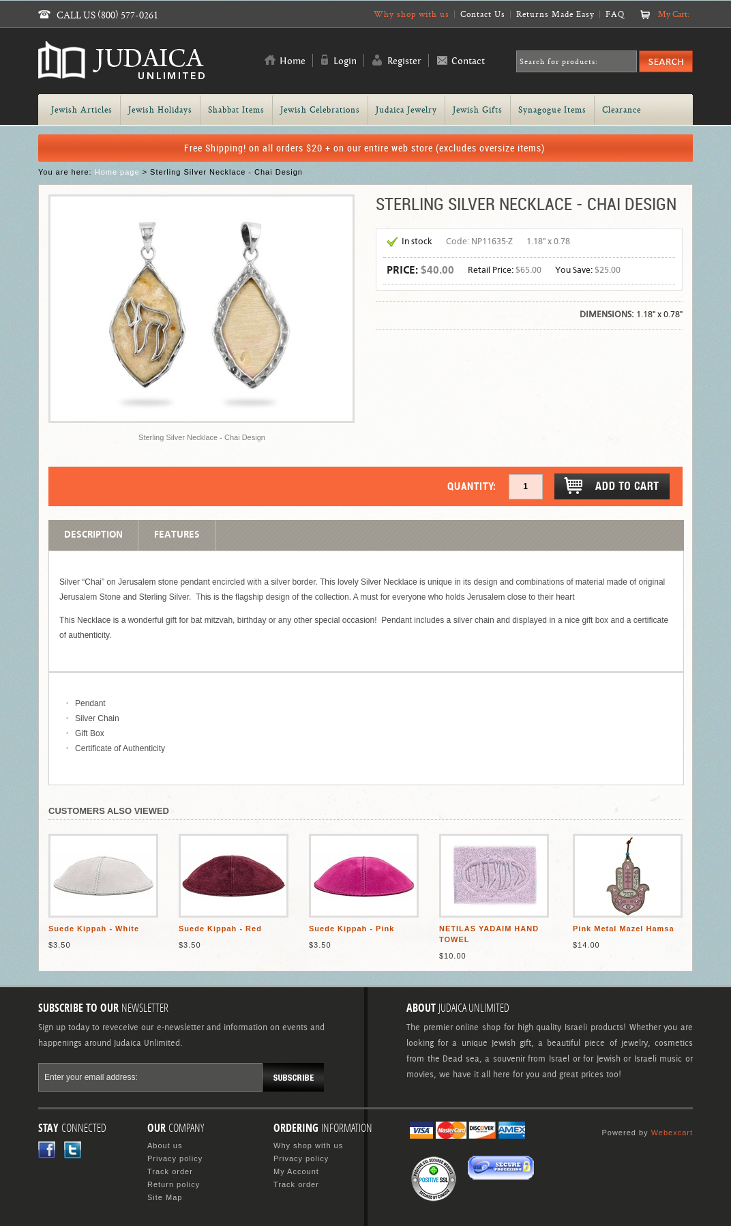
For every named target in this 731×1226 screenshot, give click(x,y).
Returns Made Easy (555, 14)
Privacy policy (175, 1158)
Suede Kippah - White (93, 928)
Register (404, 61)
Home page (117, 172)
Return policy (173, 1184)
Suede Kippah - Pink (351, 928)
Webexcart (672, 1132)
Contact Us (482, 14)
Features (177, 535)
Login (345, 61)
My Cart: (673, 14)
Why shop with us (411, 14)
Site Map (164, 1197)
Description (93, 535)
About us (164, 1145)
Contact (468, 61)
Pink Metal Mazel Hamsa (623, 928)
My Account (296, 1171)
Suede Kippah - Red (220, 928)
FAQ (615, 14)
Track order (170, 1171)
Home (292, 61)
